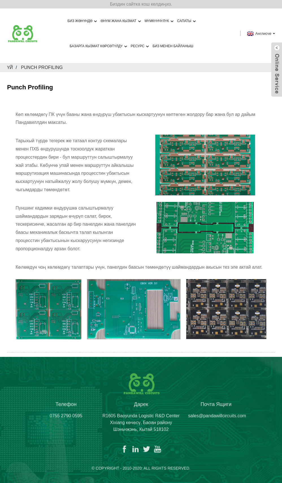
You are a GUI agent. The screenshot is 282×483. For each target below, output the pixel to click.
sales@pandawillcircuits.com (217, 419)
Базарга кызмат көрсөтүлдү (98, 46)
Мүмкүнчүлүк (158, 21)
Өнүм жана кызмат (120, 21)
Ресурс (140, 46)
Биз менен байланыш (173, 46)
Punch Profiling (42, 67)
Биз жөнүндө (82, 21)
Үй (10, 67)
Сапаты (186, 21)
